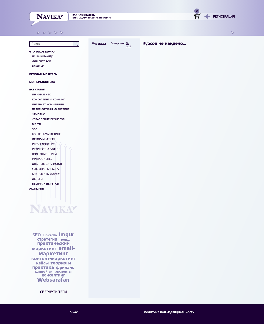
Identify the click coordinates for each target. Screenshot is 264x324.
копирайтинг (45, 271)
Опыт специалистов (47, 164)
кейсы (43, 263)
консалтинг (53, 275)
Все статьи (37, 90)
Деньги (37, 179)
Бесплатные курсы (43, 74)
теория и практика (51, 265)
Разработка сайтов (46, 149)
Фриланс (38, 114)
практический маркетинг (51, 246)
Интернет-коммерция (48, 105)
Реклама (38, 66)
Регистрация (224, 16)
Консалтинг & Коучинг (48, 100)
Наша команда (43, 56)
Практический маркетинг (50, 109)
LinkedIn (50, 235)
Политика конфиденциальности (169, 312)
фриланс (65, 268)
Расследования (43, 144)
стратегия (48, 239)
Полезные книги (44, 154)
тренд (64, 239)
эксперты (63, 271)
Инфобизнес (41, 95)
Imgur (66, 234)
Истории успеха (43, 139)
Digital (37, 124)
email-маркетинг (57, 251)
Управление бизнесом (48, 119)
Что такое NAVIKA (42, 52)
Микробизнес (42, 159)
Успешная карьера (45, 169)
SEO (34, 129)
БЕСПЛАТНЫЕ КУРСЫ (45, 184)
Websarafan (53, 280)
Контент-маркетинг (46, 134)
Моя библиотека (42, 82)
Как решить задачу (46, 174)
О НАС (74, 312)
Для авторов (41, 61)
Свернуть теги (53, 292)
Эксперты (36, 189)
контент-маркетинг (53, 259)
